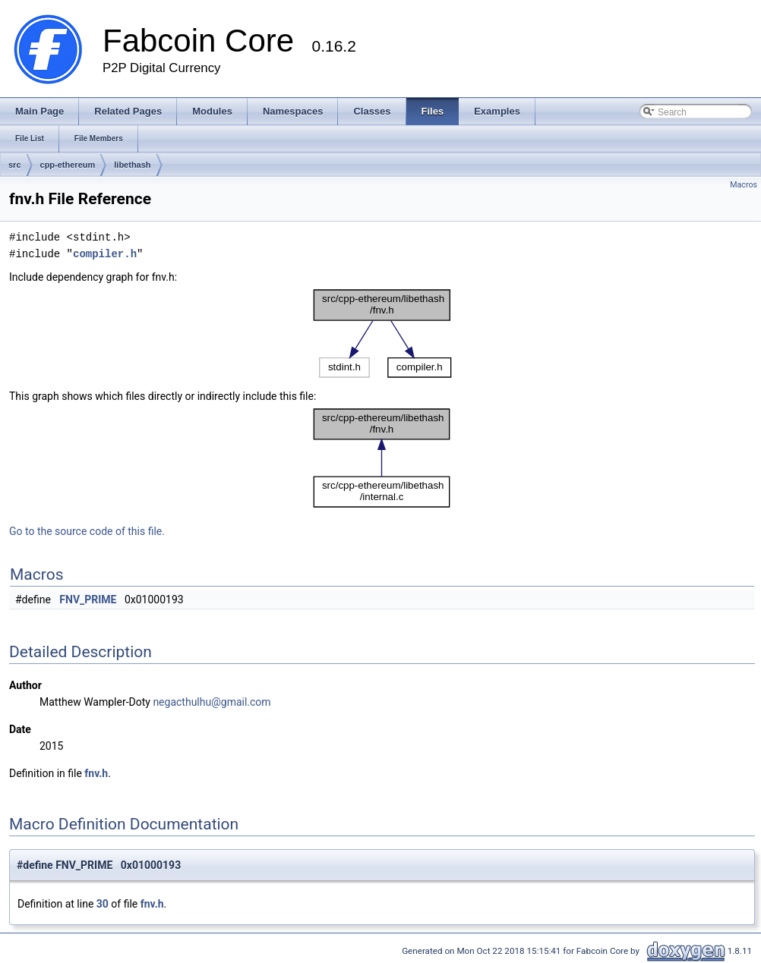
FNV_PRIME (87, 599)
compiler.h (105, 254)
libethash (132, 164)
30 (102, 904)
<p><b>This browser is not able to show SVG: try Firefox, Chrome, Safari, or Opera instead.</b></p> (382, 333)
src (14, 164)
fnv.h (96, 773)
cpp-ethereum (68, 164)
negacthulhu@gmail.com (211, 702)
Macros (743, 185)
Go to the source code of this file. (87, 531)
